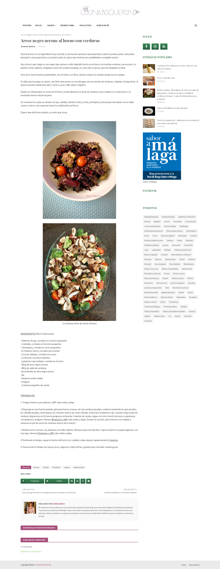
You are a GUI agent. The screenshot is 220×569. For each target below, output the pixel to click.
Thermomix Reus (170, 306)
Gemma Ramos (28, 46)
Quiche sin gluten (177, 283)
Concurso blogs (170, 226)
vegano (67, 467)
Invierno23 (176, 245)
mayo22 (164, 254)
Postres (165, 278)
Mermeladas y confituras (181, 254)
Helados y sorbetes (151, 245)
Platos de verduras (151, 278)
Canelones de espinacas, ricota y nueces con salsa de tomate (177, 67)
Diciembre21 (191, 231)
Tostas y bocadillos (151, 311)
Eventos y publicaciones (153, 240)
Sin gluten (56, 467)
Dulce (155, 236)
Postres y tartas (178, 278)
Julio (146, 250)
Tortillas (184, 306)
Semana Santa (167, 297)
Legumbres (156, 250)
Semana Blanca (150, 297)
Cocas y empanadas (152, 226)
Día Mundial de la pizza (153, 231)
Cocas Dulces (190, 221)
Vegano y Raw (32, 35)
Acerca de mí (194, 565)
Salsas (190, 292)
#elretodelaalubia (151, 217)
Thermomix (173, 302)
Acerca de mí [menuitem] (103, 25)
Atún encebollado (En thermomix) (172, 108)
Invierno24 (188, 245)
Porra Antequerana (166, 77)
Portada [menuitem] (27, 25)
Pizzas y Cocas (178, 273)
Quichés (191, 283)
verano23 (148, 321)
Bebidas (157, 221)
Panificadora (189, 264)
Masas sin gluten (150, 254)
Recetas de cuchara (180, 288)
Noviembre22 (170, 259)
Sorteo (162, 302)
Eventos (193, 236)
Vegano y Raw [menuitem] (67, 25)
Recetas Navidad (151, 292)
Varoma (192, 311)
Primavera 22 (161, 283)
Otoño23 (147, 264)
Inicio (23, 35)
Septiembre (180, 297)
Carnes (167, 221)
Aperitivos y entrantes (186, 217)
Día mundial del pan (175, 231)
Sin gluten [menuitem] (85, 25)
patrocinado (187, 269)
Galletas (170, 240)
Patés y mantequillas (170, 269)
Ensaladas (182, 236)
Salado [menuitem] (51, 25)
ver (170, 316)
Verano (177, 316)
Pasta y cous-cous (151, 269)
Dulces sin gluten (167, 236)
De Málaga (184, 226)
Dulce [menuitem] (38, 25)
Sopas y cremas (150, 302)
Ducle (146, 236)
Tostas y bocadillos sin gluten (174, 311)
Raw (167, 288)
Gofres (179, 240)
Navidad (147, 259)
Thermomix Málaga (152, 306)
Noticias (158, 259)
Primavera (148, 283)
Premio (190, 278)
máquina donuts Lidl (182, 250)
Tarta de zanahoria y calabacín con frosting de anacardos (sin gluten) (178, 122)
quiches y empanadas (153, 288)
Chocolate (177, 221)
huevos (165, 245)
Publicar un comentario (31, 551)
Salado (46, 467)
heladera (189, 240)
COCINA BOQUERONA (42, 565)
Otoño (182, 259)
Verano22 (187, 316)
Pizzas (166, 273)
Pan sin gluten (160, 264)
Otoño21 (191, 259)
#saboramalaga (168, 217)
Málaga (167, 250)
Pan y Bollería (175, 264)
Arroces (36, 467)
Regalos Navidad (168, 292)
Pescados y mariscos (152, 273)
